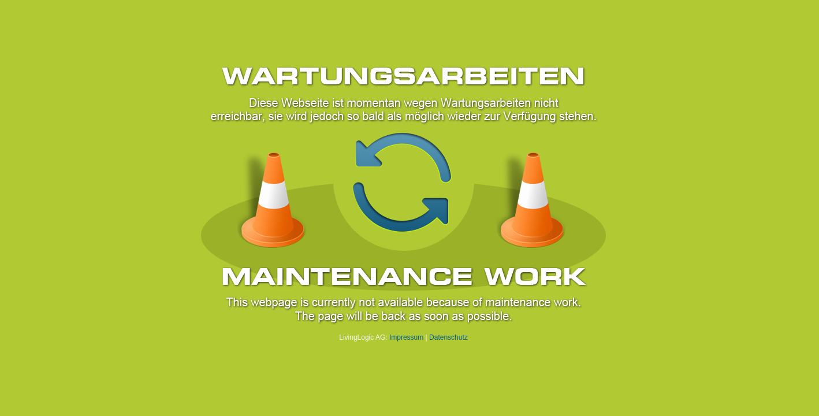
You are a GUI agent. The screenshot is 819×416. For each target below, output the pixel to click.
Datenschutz (448, 337)
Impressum (406, 337)
